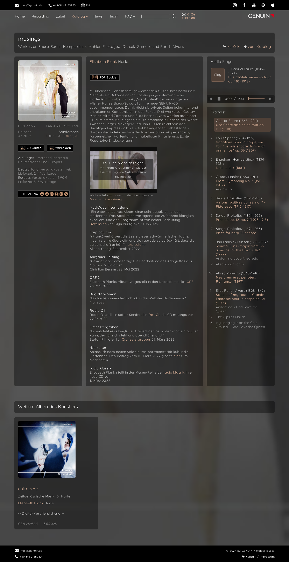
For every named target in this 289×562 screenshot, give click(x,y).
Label (60, 16)
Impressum (258, 556)
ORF (190, 282)
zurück (231, 46)
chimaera (28, 488)
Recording (40, 16)
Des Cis (154, 315)
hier (177, 356)
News (98, 16)
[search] (155, 16)
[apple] (273, 4)
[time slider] (256, 99)
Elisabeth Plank (109, 61)
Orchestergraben (136, 339)
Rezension (98, 224)
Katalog (78, 16)
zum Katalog (257, 46)
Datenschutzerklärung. (106, 199)
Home (20, 16)
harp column (136, 244)
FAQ (128, 16)
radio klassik (174, 372)
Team (114, 16)
